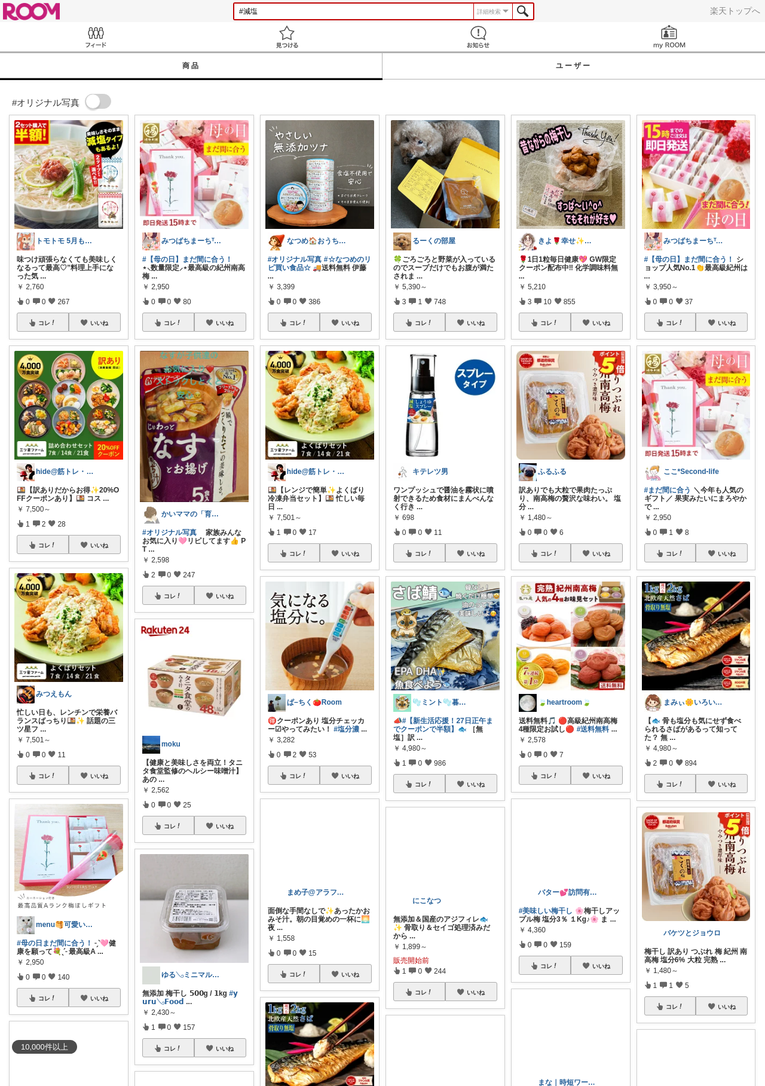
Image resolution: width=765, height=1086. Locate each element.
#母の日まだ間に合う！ (55, 943)
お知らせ (478, 36)
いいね (99, 323)
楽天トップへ (735, 11)
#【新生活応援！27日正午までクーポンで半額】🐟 (443, 725)
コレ (47, 323)
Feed (95, 36)
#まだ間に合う (667, 490)
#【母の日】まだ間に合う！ (187, 259)
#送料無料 (593, 729)
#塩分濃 (346, 729)
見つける (286, 36)
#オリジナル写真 (169, 532)
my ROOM (669, 36)
